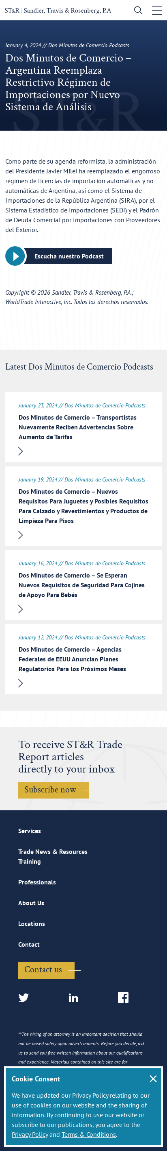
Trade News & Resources (53, 851)
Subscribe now (50, 790)
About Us (31, 903)
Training (29, 861)
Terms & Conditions (89, 1134)
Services (29, 831)
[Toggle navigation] (157, 10)
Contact (29, 944)
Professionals (37, 882)
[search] (136, 11)
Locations (31, 923)
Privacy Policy (30, 1134)
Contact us (43, 970)
